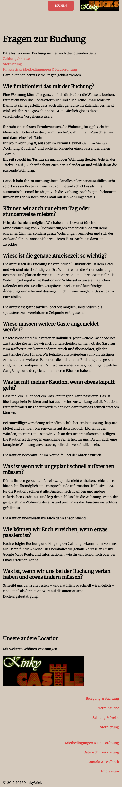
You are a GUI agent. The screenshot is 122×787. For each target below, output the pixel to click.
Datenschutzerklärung (101, 752)
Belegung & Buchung (102, 698)
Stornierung (12, 64)
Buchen (61, 6)
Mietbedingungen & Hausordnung (92, 743)
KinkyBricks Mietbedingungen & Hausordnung (40, 69)
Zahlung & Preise (16, 58)
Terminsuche (108, 708)
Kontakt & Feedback (103, 762)
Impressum (110, 771)
